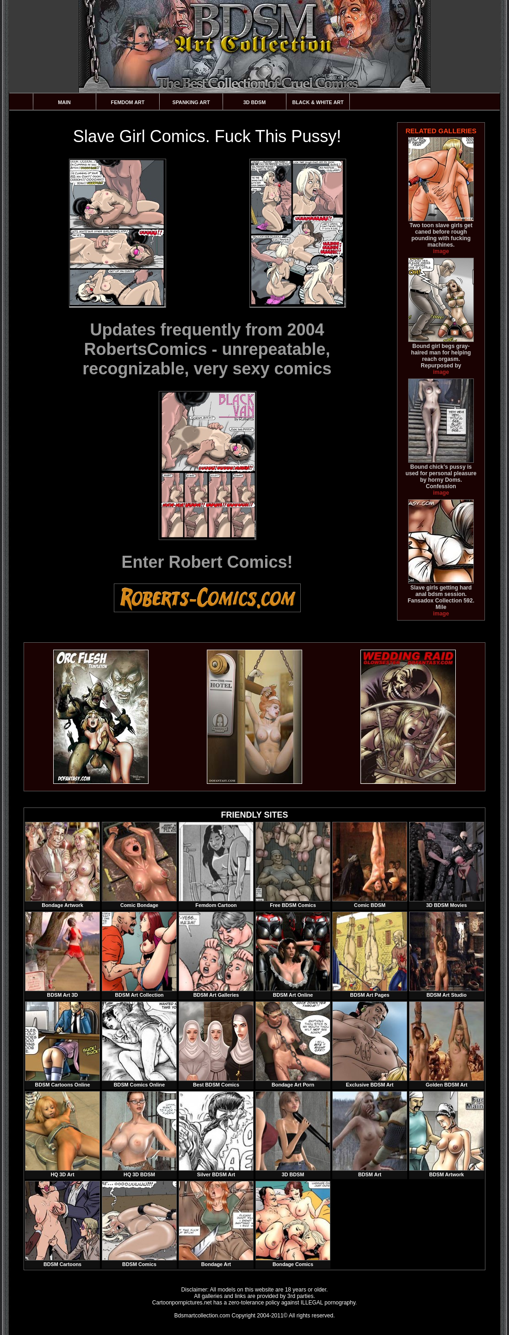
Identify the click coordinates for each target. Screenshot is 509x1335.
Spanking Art (191, 102)
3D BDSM (254, 102)
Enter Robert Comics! (206, 562)
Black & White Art (317, 102)
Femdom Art (128, 102)
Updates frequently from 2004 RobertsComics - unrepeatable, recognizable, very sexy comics (206, 349)
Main (64, 102)
